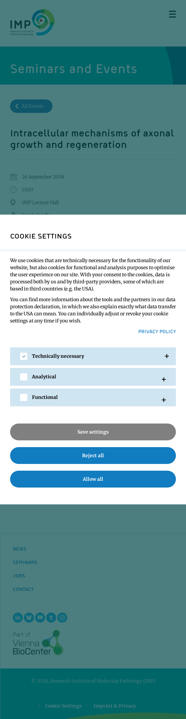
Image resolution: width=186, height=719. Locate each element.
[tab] (93, 356)
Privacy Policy (157, 331)
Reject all (93, 455)
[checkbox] (23, 356)
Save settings (93, 432)
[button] (93, 356)
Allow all (93, 479)
